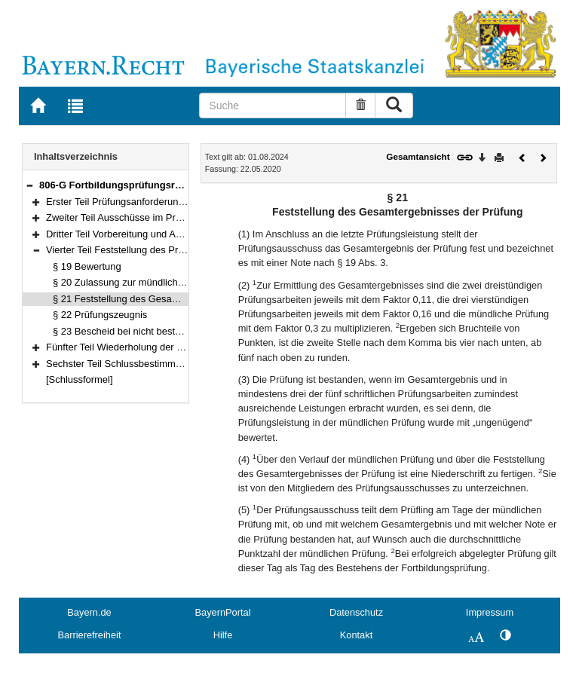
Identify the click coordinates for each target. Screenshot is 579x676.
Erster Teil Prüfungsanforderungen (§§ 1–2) (140, 201)
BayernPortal (223, 612)
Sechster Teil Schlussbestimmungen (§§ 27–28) (149, 363)
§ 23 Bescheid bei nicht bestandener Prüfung (150, 331)
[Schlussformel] (79, 379)
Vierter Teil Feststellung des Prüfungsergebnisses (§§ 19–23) (178, 249)
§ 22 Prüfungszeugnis (100, 314)
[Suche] (272, 105)
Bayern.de (89, 612)
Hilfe (223, 635)
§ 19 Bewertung (87, 266)
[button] (29, 185)
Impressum (489, 612)
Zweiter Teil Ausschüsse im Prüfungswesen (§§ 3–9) (159, 217)
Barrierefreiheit (89, 635)
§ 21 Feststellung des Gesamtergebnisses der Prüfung (171, 298)
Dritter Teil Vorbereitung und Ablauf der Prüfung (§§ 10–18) (173, 234)
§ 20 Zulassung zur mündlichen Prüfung (139, 282)
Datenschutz (356, 612)
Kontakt (356, 635)
